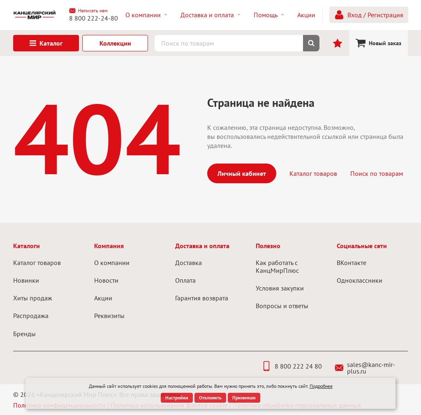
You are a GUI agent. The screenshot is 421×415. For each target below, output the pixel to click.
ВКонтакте (351, 262)
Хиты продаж (32, 298)
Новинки (26, 280)
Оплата (185, 280)
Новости (106, 280)
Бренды (24, 334)
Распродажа (31, 315)
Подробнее (321, 386)
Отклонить (210, 397)
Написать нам (88, 10)
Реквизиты (109, 315)
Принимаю (244, 397)
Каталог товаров (313, 173)
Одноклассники (359, 280)
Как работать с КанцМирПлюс (277, 266)
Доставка (188, 262)
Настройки (176, 397)
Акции (103, 298)
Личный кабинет (241, 173)
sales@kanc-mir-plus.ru (365, 367)
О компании (112, 262)
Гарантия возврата (201, 298)
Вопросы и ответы (282, 306)
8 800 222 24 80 (291, 366)
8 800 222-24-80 (93, 18)
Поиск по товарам (376, 173)
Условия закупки (280, 288)
